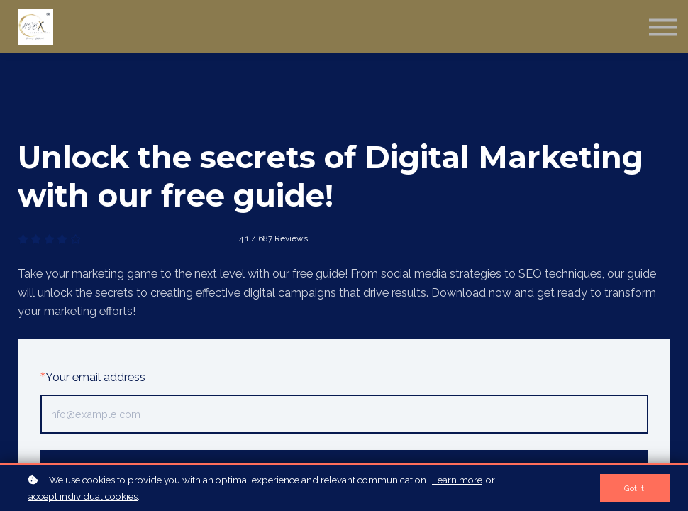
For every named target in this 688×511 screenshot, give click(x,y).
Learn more (457, 479)
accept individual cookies (83, 496)
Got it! (635, 488)
